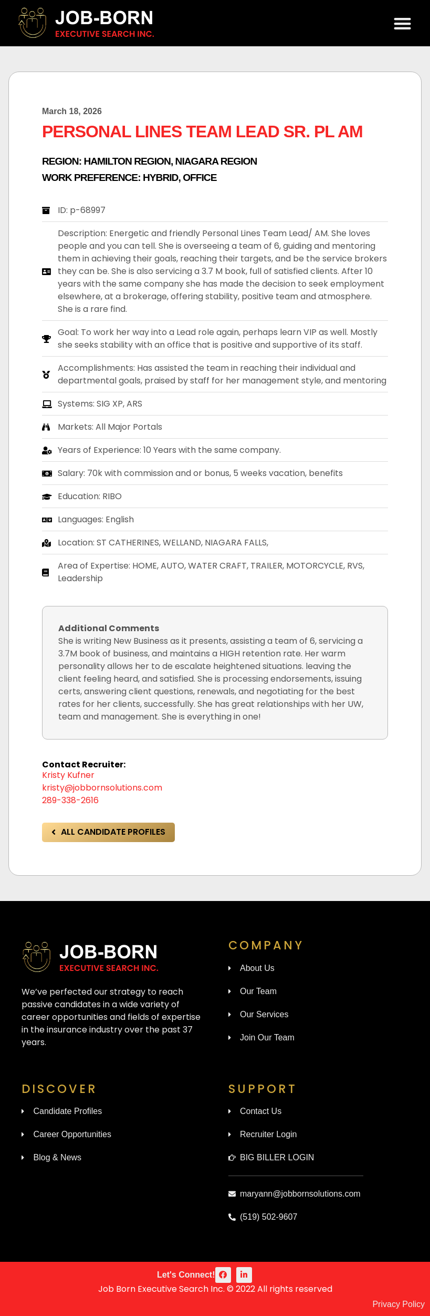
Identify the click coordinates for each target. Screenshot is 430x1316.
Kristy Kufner (68, 775)
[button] (403, 23)
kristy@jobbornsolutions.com (102, 788)
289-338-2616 (70, 800)
